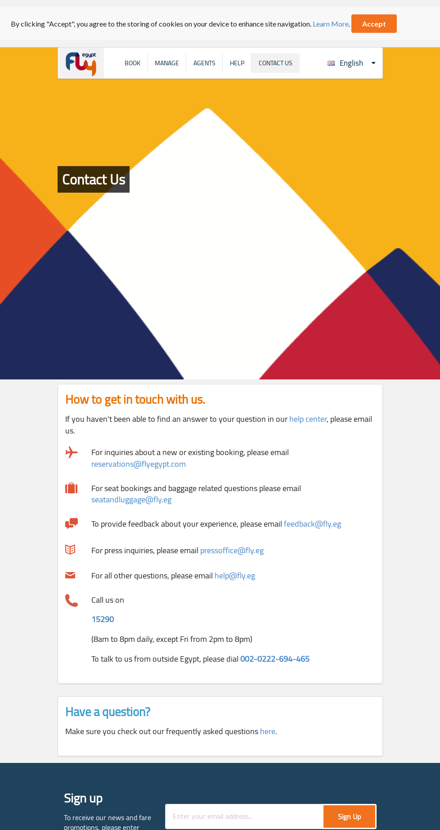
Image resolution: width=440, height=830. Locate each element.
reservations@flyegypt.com (138, 463)
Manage (167, 63)
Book (132, 63)
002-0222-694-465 (275, 658)
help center (308, 418)
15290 (102, 619)
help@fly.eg (235, 575)
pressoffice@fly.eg (232, 550)
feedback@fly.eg (312, 523)
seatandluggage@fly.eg (131, 499)
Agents (204, 63)
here (267, 731)
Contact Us (275, 63)
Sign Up (349, 816)
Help (237, 63)
